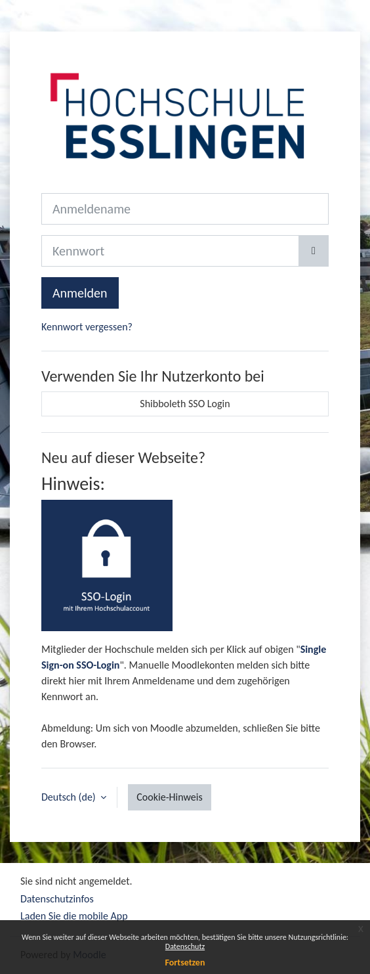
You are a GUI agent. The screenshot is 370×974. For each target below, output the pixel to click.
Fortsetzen (185, 962)
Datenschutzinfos (57, 899)
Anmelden (80, 293)
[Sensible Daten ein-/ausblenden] (313, 251)
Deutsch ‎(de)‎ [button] (69, 797)
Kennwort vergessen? (87, 327)
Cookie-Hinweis (169, 797)
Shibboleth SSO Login (185, 403)
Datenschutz (185, 946)
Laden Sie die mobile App (74, 916)
